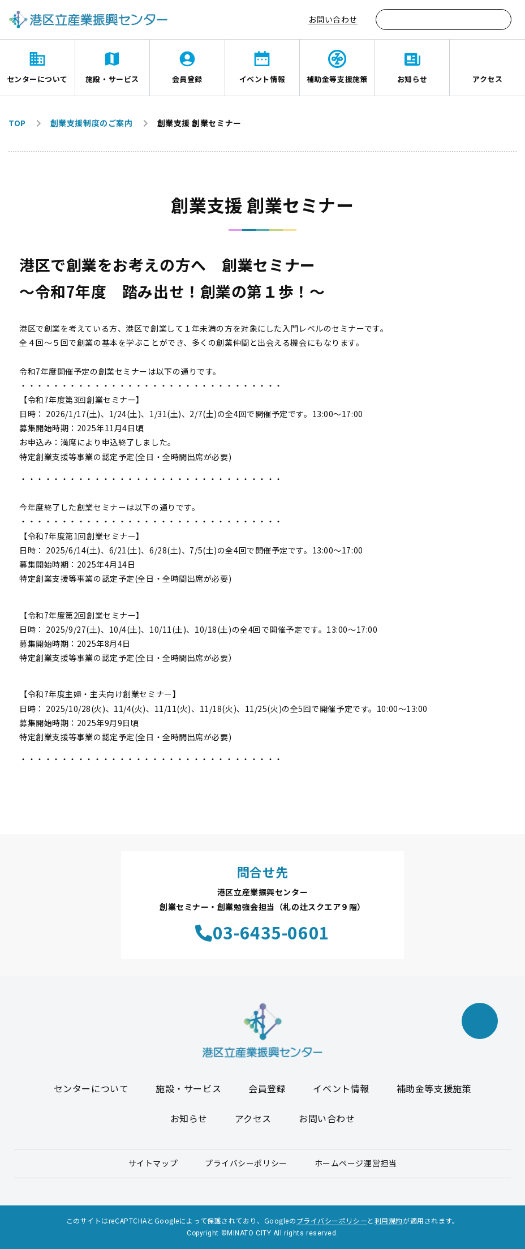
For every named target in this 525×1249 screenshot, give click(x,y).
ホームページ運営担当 (356, 1163)
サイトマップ (153, 1163)
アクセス (487, 79)
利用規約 (389, 1220)
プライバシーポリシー (246, 1163)
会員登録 (187, 79)
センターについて (37, 79)
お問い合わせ (333, 19)
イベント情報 (262, 79)
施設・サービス (112, 79)
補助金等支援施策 (337, 79)
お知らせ (412, 79)
